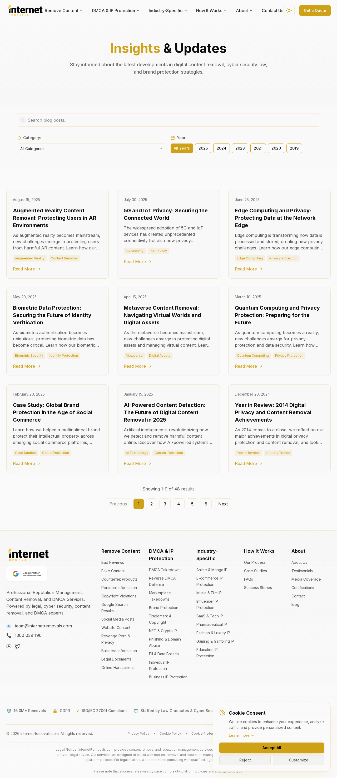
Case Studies (255, 571)
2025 (203, 148)
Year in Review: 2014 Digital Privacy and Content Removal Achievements (273, 412)
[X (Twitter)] (17, 646)
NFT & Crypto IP (163, 630)
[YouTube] (9, 646)
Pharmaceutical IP (211, 624)
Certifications (302, 587)
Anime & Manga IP (211, 569)
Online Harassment (117, 667)
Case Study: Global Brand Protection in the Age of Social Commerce (52, 412)
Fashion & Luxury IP (213, 633)
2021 (258, 148)
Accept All (271, 747)
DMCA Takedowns (165, 569)
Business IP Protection (168, 677)
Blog (295, 604)
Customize (298, 760)
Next (223, 503)
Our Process (255, 562)
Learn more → (241, 735)
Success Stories (258, 587)
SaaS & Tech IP (209, 616)
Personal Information (119, 587)
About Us (299, 562)
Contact (298, 596)
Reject (245, 760)
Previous (118, 503)
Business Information (119, 650)
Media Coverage (306, 579)
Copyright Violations (118, 596)
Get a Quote (315, 10)
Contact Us (272, 10)
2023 (240, 148)
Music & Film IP (209, 593)
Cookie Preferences (207, 733)
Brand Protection (163, 607)
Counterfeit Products (119, 579)
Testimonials (302, 571)
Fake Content (113, 571)
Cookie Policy (170, 733)
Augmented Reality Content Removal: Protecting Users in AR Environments (54, 217)
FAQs (248, 579)
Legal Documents (116, 659)
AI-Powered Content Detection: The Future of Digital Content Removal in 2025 (165, 412)
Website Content (115, 627)
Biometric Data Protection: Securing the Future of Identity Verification (52, 315)
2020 (276, 148)
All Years (182, 148)
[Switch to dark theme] (289, 10)
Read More (27, 269)
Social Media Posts (117, 619)
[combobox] (91, 149)
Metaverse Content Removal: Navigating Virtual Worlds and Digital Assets (162, 315)
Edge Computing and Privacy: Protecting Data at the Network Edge (275, 217)
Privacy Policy (138, 733)
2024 (221, 148)
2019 (294, 148)
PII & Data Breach (164, 654)
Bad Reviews (112, 562)
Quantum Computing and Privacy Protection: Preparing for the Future (277, 315)
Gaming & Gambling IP (215, 641)
